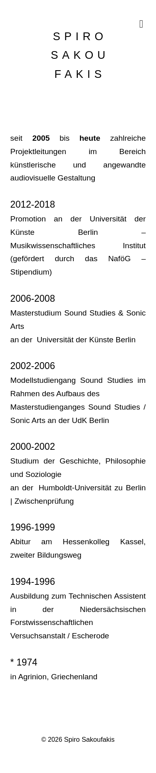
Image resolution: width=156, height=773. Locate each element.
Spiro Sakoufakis (89, 739)
